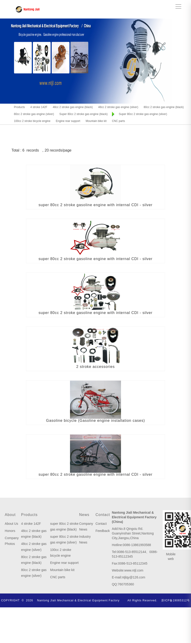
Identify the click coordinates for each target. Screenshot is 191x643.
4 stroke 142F (31, 523)
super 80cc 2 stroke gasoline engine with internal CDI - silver (95, 205)
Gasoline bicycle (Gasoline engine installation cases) (95, 420)
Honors (10, 531)
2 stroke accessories (95, 367)
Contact (103, 515)
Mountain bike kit (62, 570)
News (84, 515)
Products (29, 515)
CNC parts (57, 577)
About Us (11, 523)
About (10, 515)
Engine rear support (64, 563)
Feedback (103, 531)
